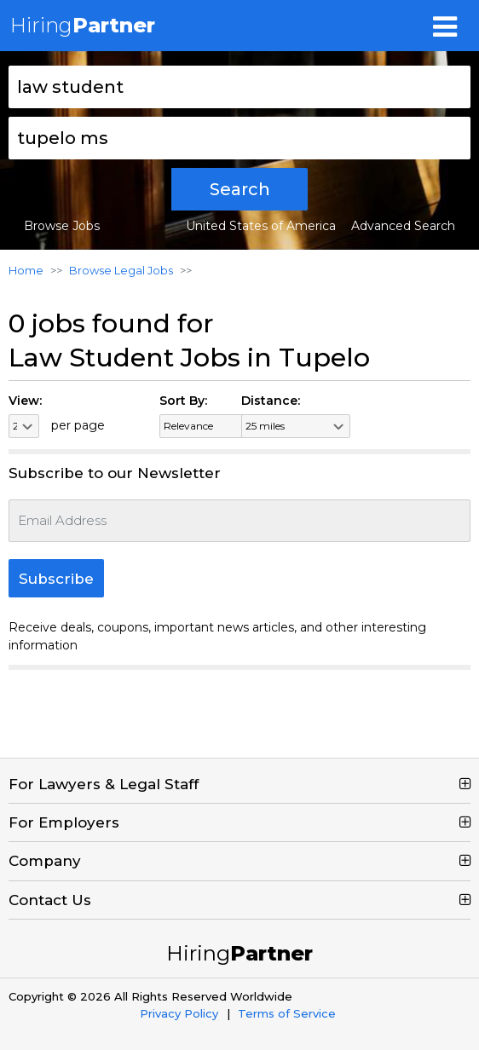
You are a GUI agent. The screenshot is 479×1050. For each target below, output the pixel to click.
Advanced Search (403, 226)
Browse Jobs (62, 226)
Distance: (270, 400)
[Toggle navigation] (445, 26)
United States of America (261, 226)
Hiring (82, 25)
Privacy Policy (179, 1013)
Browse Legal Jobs (121, 270)
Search (240, 189)
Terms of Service (287, 1013)
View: (25, 400)
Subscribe (56, 578)
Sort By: (183, 400)
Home (26, 270)
